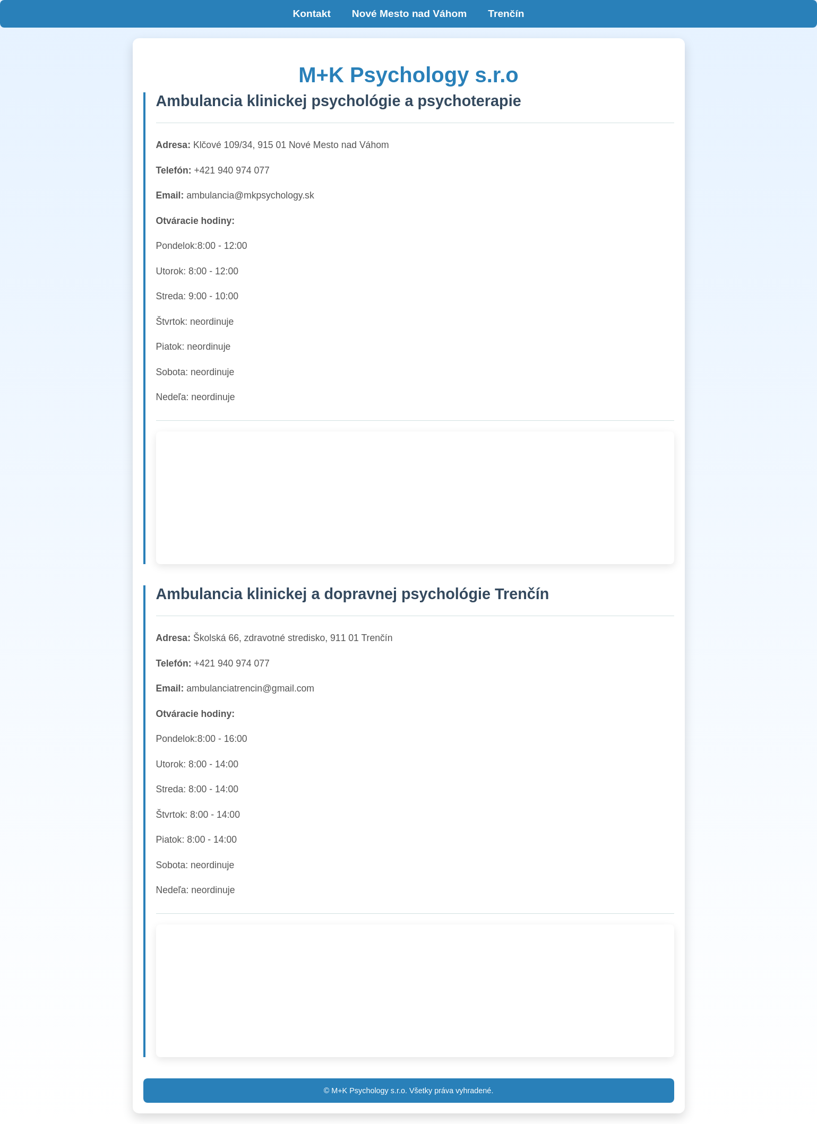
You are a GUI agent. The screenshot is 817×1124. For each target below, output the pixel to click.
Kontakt (311, 13)
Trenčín (506, 13)
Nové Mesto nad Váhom (409, 13)
